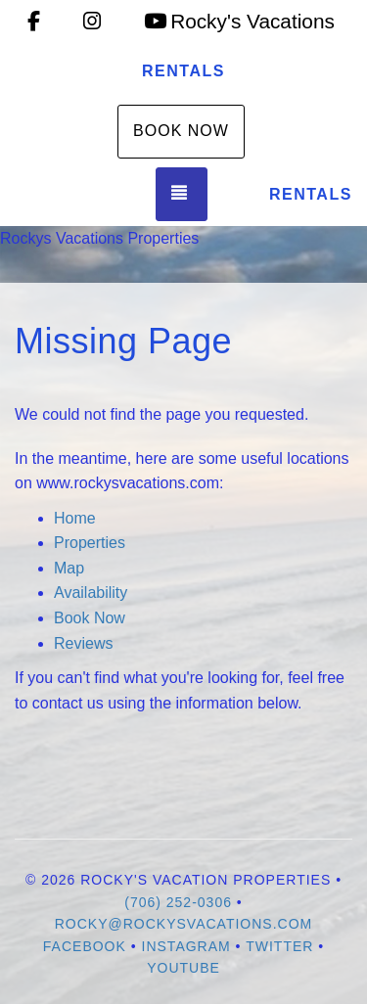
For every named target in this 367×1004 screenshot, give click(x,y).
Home (75, 518)
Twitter (279, 946)
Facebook (84, 946)
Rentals (183, 71)
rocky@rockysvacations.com (184, 924)
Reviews (83, 643)
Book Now (181, 130)
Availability (90, 592)
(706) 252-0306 (178, 902)
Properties (89, 542)
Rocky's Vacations (239, 21)
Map (69, 568)
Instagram (186, 946)
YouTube (183, 968)
